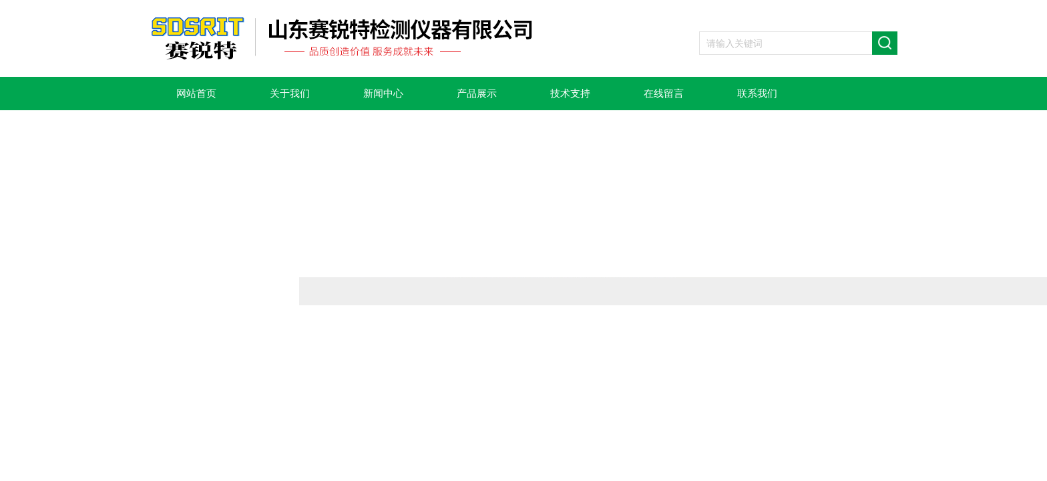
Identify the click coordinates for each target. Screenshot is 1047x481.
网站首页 (196, 93)
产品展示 (477, 93)
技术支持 (570, 93)
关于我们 (290, 93)
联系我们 (757, 93)
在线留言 (664, 93)
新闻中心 (383, 93)
